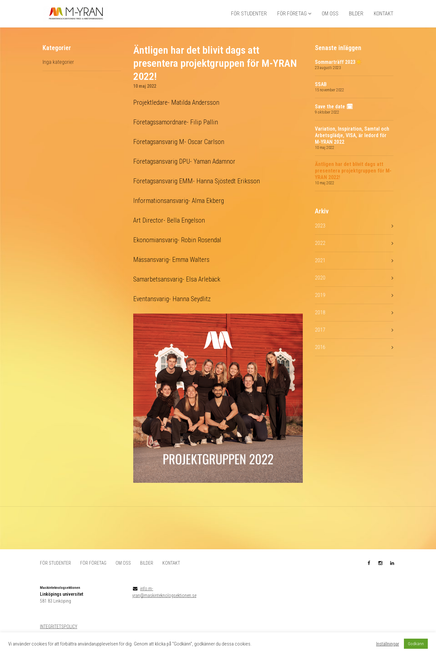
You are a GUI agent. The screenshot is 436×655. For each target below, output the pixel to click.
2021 (320, 269)
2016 (320, 356)
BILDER (356, 18)
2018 (320, 321)
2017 (320, 339)
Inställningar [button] (387, 644)
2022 (320, 252)
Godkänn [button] (416, 643)
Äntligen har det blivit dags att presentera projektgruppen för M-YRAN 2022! (353, 180)
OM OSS (330, 18)
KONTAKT (383, 18)
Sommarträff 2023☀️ (338, 71)
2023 (320, 235)
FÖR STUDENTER (249, 18)
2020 (320, 287)
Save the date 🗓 (334, 116)
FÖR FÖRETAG (292, 18)
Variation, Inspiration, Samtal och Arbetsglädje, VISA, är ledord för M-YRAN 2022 (352, 145)
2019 (320, 304)
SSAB (321, 94)
